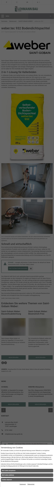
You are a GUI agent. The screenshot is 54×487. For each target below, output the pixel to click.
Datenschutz (31, 484)
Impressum (23, 484)
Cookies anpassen (7, 479)
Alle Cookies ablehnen (8, 475)
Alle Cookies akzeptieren (8, 470)
